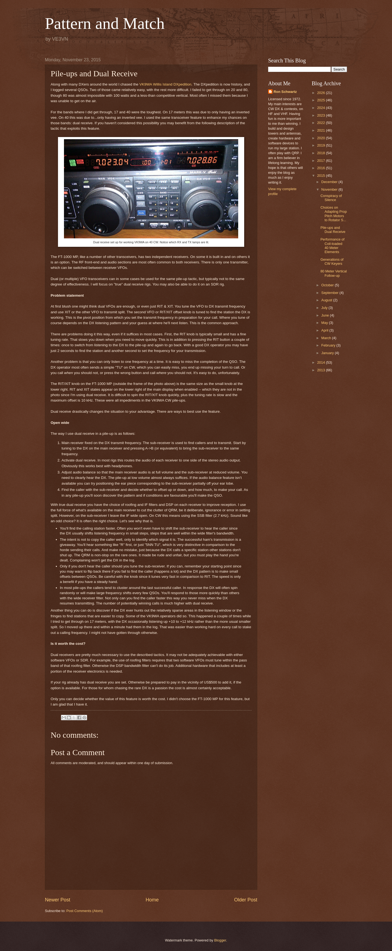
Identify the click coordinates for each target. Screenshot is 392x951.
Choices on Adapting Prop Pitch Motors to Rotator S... (333, 213)
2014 (321, 362)
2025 (321, 100)
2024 (321, 108)
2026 (321, 93)
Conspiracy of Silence (331, 198)
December (329, 182)
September (330, 293)
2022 (321, 123)
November (329, 189)
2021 (321, 130)
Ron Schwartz (285, 92)
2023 (321, 115)
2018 (321, 153)
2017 (321, 161)
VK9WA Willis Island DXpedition (165, 84)
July (324, 308)
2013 (321, 370)
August (327, 300)
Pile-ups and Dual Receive (332, 230)
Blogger (220, 940)
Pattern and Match (105, 23)
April (325, 330)
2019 (321, 145)
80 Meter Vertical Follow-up (333, 273)
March (326, 338)
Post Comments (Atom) (84, 911)
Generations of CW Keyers (331, 261)
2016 (321, 168)
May (325, 323)
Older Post (245, 900)
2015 (321, 176)
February (328, 345)
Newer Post (57, 900)
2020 (321, 138)
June (325, 315)
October (328, 285)
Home (152, 900)
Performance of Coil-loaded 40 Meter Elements (332, 245)
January (328, 353)
